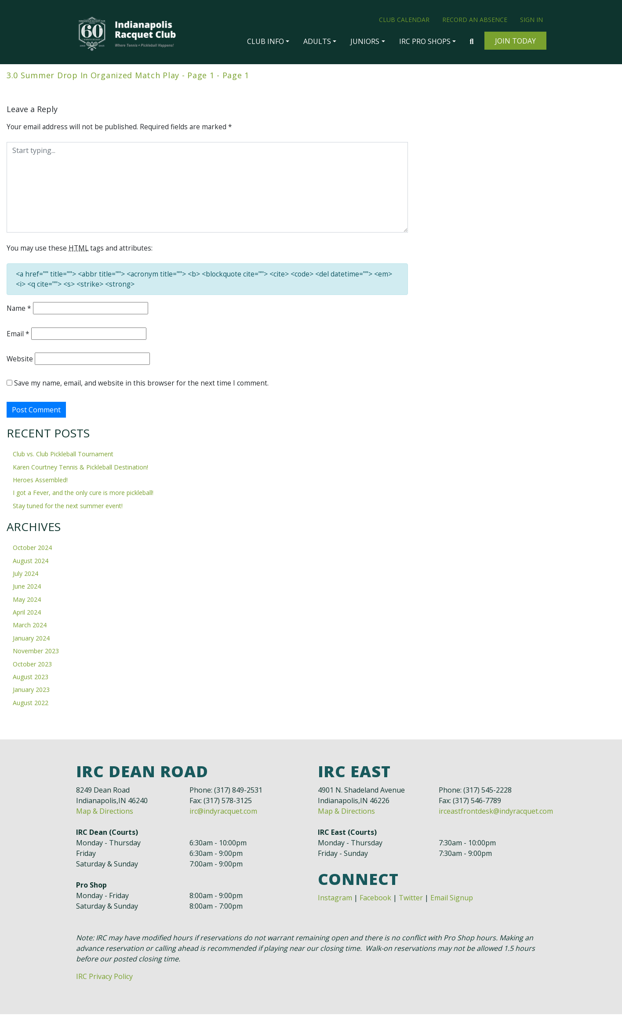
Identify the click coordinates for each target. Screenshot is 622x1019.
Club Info (265, 41)
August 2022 (30, 707)
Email (18, 337)
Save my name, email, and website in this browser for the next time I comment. (143, 387)
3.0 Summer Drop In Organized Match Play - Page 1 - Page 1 (128, 75)
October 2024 (32, 552)
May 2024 (27, 604)
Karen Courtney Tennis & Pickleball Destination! (80, 471)
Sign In (531, 19)
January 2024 (31, 642)
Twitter (411, 902)
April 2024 (27, 617)
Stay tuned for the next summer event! (68, 510)
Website (20, 362)
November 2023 (36, 655)
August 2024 (30, 565)
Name (19, 311)
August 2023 (30, 681)
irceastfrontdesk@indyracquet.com (496, 816)
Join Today (515, 41)
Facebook (375, 902)
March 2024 (30, 630)
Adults (317, 41)
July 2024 (25, 578)
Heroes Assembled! (40, 484)
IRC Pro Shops (425, 41)
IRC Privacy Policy (104, 981)
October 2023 (32, 668)
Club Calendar (404, 19)
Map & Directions (104, 816)
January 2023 (31, 694)
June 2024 (27, 591)
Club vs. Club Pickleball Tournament (63, 459)
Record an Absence (474, 19)
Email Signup (451, 902)
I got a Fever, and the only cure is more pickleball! (83, 497)
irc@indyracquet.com (223, 816)
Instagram (335, 902)
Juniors (364, 41)
